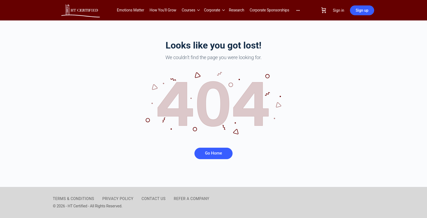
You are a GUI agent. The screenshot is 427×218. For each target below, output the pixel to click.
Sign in (338, 10)
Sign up (362, 10)
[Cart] (323, 10)
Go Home (213, 153)
